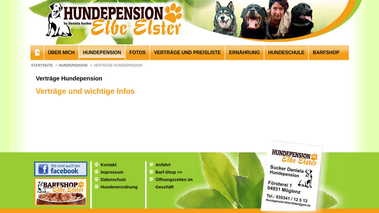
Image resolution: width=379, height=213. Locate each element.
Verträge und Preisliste (187, 52)
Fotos (137, 52)
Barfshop (326, 52)
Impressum (112, 172)
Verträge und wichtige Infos (85, 91)
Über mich (61, 52)
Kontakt (109, 164)
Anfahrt (163, 164)
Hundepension (102, 52)
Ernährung (244, 52)
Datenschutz (113, 179)
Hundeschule (286, 52)
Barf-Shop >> (168, 172)
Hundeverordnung (119, 187)
